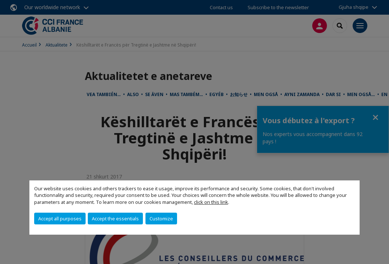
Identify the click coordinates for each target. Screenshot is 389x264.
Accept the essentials (115, 218)
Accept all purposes (60, 218)
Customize (161, 218)
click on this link (211, 202)
